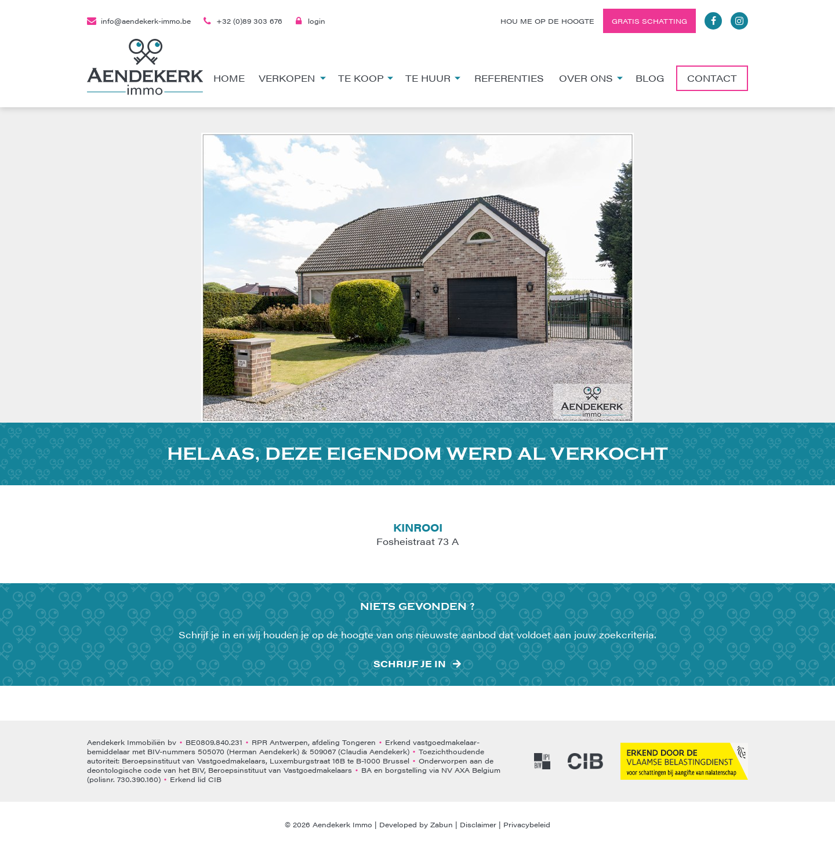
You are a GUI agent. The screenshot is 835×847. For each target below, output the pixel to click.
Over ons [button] (591, 78)
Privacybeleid (526, 824)
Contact (712, 78)
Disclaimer (478, 824)
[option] (417, 278)
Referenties (509, 78)
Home (229, 78)
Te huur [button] (432, 78)
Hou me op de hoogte (547, 21)
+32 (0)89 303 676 (242, 21)
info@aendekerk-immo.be (139, 21)
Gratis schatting (649, 21)
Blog (650, 78)
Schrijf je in (409, 663)
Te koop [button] (366, 78)
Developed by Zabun (416, 824)
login (309, 21)
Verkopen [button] (292, 78)
